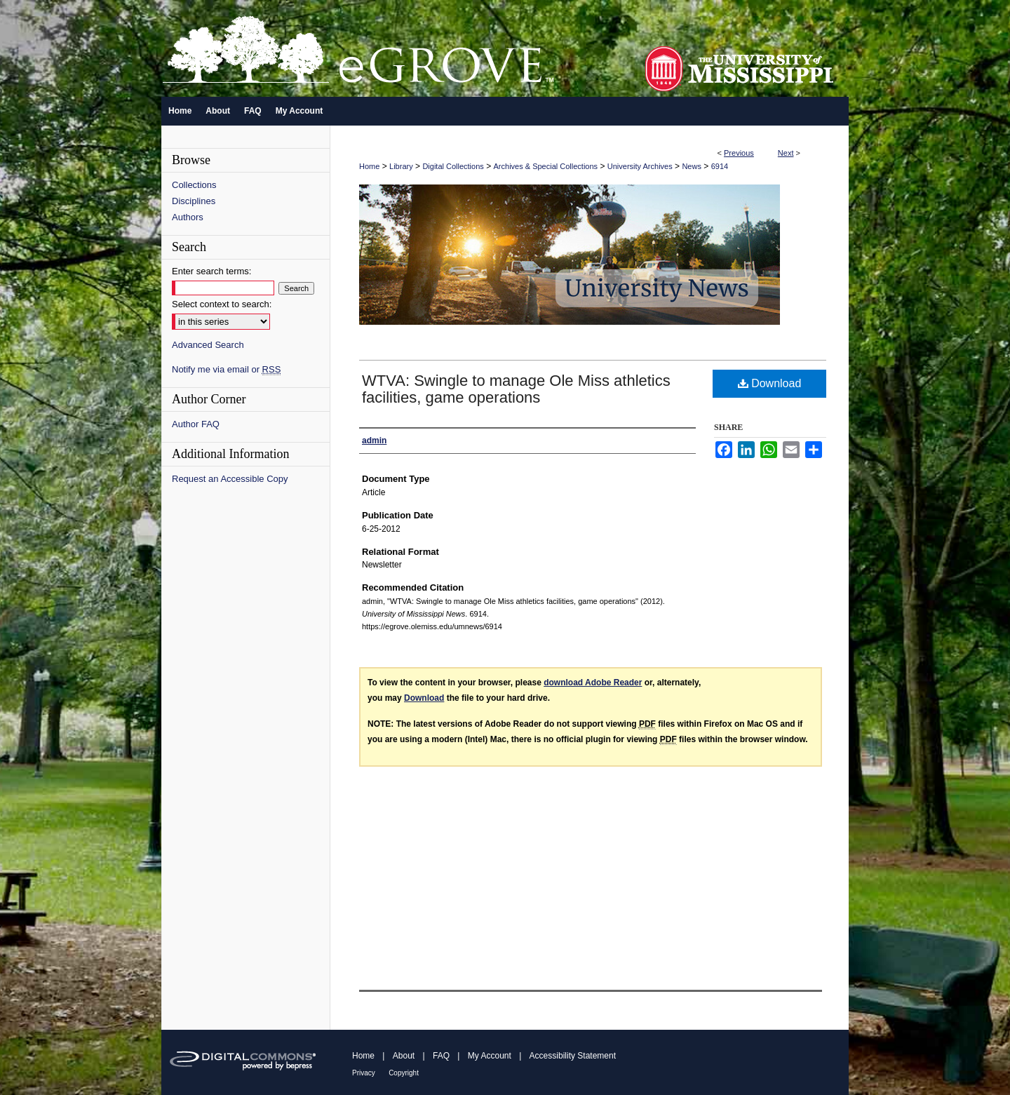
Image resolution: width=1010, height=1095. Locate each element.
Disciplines (193, 201)
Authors (187, 217)
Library (401, 166)
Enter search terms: (211, 271)
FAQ (441, 1056)
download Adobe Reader (593, 682)
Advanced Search (208, 345)
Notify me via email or (226, 369)
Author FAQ (196, 424)
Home (369, 166)
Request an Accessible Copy (230, 478)
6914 (719, 166)
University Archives (640, 166)
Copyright (404, 1073)
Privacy (363, 1073)
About (404, 1056)
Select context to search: (221, 304)
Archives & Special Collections (546, 166)
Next (786, 153)
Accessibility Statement (573, 1056)
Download (770, 383)
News (691, 166)
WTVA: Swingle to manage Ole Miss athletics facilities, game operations (516, 389)
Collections (194, 185)
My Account (489, 1056)
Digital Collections (452, 166)
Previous (739, 153)
